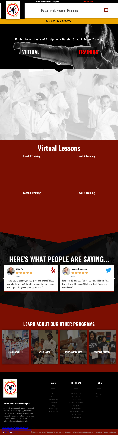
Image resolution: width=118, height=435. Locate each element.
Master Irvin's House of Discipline (59, 10)
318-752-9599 (88, 1)
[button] (106, 10)
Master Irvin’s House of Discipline (16, 403)
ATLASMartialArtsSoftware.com (83, 432)
